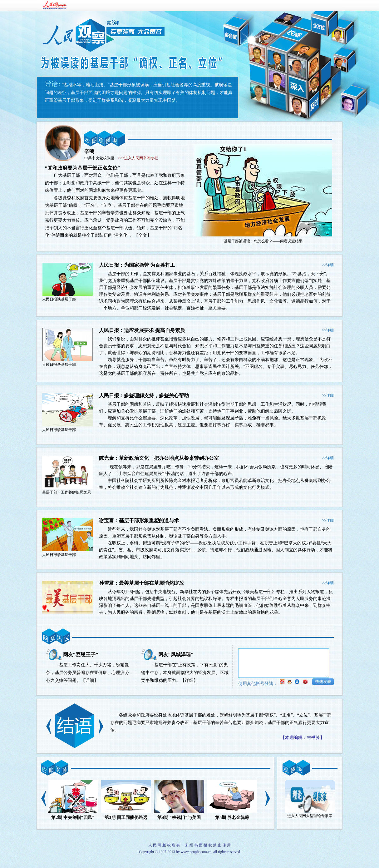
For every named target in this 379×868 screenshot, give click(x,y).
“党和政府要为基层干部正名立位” (82, 168)
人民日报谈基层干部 (59, 299)
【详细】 (89, 680)
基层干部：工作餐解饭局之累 (66, 492)
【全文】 (142, 235)
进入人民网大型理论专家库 (309, 816)
